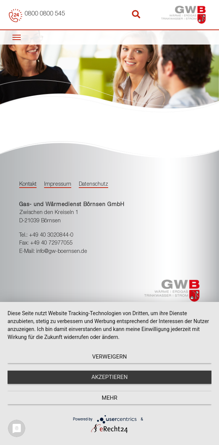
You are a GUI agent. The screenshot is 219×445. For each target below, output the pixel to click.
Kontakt (28, 184)
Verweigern (109, 356)
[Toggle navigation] (16, 37)
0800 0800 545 (45, 14)
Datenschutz (93, 184)
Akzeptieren (109, 377)
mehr (110, 397)
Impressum (57, 184)
